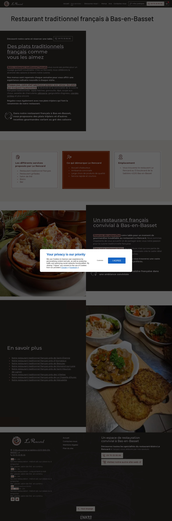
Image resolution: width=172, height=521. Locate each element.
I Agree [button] (116, 260)
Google (64, 267)
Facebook (73, 267)
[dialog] (86, 260)
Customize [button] (100, 260)
